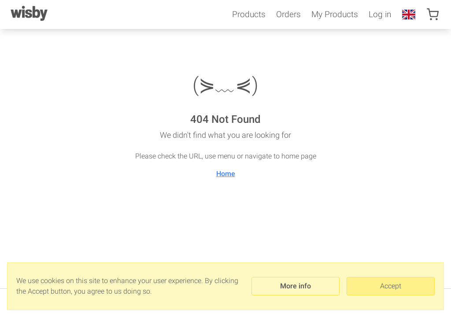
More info (295, 286)
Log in (380, 14)
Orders (288, 14)
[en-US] (409, 14)
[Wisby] (28, 15)
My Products (334, 14)
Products (249, 14)
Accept (390, 286)
